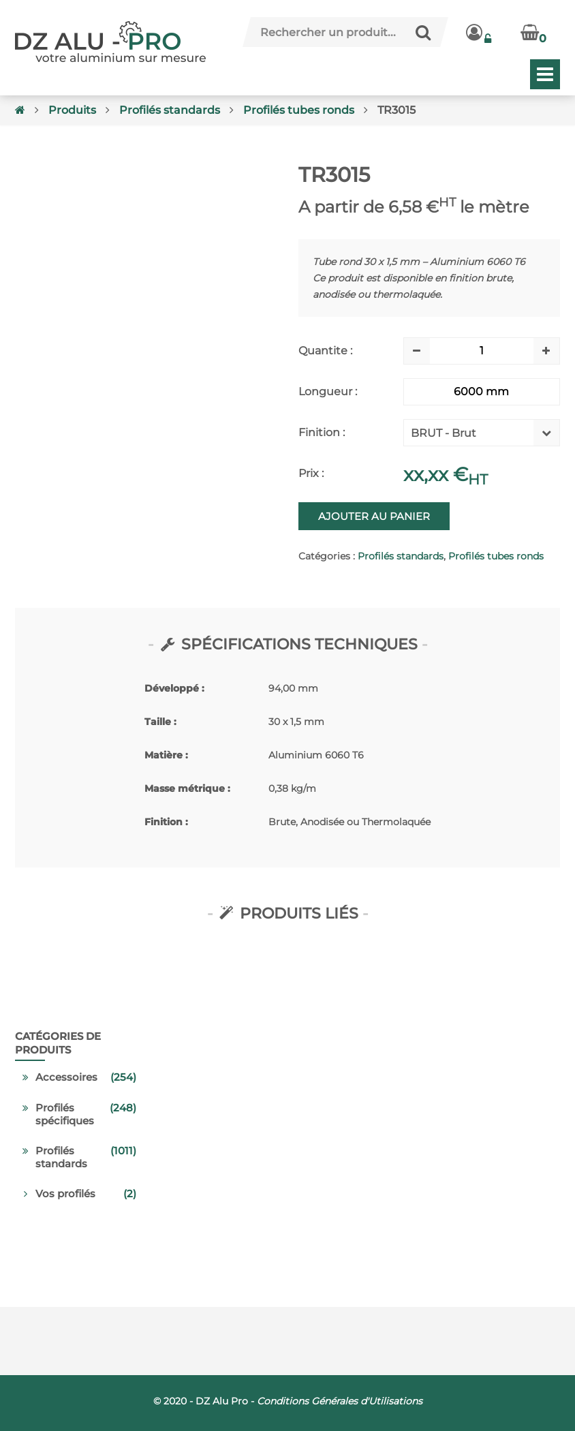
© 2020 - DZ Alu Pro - (287, 1401)
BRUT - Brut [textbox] (443, 433)
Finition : (321, 432)
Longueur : (327, 391)
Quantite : (325, 350)
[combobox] (471, 436)
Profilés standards (169, 110)
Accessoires (66, 1077)
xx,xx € (445, 474)
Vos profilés (65, 1194)
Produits (72, 110)
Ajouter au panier (374, 516)
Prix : (311, 473)
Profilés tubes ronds (298, 110)
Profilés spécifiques (64, 1114)
